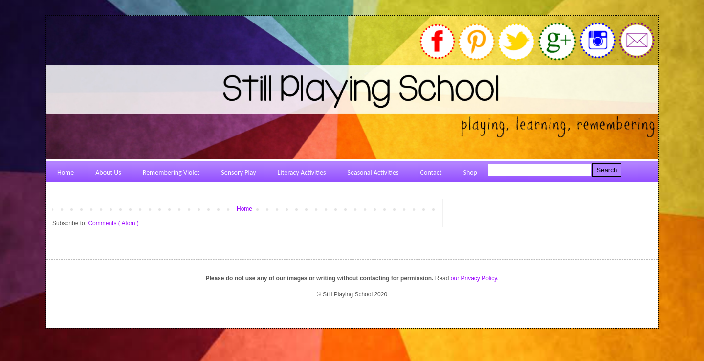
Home (244, 208)
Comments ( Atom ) (113, 223)
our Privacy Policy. (475, 278)
